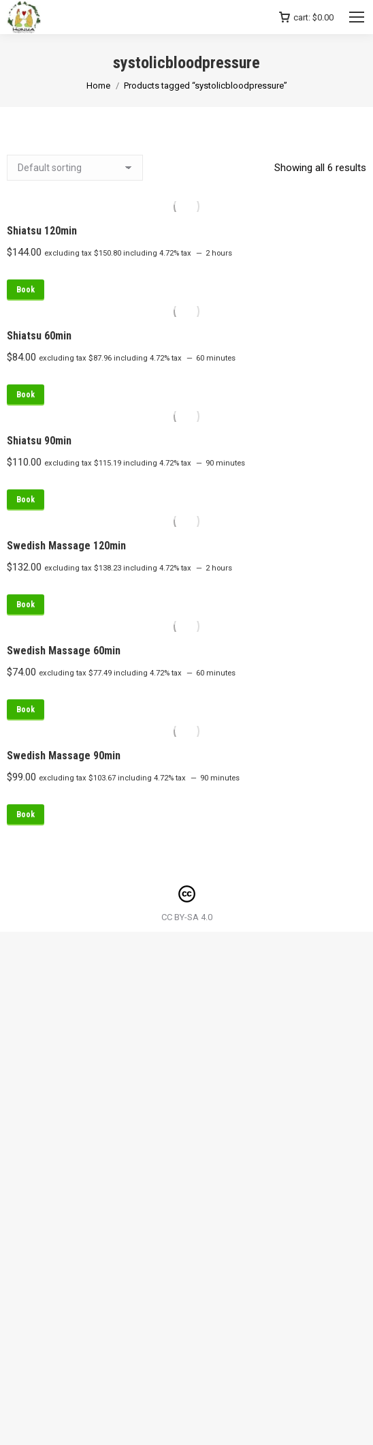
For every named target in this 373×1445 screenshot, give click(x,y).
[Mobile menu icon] (356, 17)
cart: (306, 17)
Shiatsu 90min (39, 440)
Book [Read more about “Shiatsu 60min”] (25, 394)
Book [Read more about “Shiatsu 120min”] (25, 289)
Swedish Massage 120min (66, 545)
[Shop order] (75, 168)
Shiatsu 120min (42, 230)
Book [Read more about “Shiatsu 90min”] (25, 499)
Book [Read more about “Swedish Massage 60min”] (25, 709)
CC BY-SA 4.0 (186, 917)
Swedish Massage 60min (63, 650)
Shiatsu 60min (39, 335)
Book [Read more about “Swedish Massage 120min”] (25, 604)
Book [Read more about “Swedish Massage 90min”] (25, 814)
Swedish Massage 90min (63, 755)
